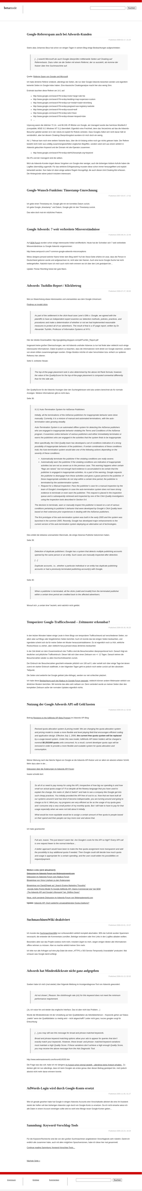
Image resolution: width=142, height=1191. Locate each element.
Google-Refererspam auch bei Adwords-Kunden (59, 34)
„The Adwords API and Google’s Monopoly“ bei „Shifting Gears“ (53, 892)
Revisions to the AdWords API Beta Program (52, 718)
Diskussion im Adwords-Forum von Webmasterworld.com (51, 873)
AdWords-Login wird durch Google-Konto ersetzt (60, 1088)
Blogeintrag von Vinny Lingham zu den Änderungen (48, 880)
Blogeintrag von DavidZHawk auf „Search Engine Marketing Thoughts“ (56, 885)
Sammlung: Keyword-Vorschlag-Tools (52, 1125)
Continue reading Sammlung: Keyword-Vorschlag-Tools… (51, 1147)
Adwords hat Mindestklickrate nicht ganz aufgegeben (63, 971)
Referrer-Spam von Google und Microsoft (50, 76)
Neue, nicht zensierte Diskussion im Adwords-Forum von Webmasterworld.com (60, 898)
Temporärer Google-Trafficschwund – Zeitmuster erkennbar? (68, 622)
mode (10, 8)
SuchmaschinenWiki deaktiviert (48, 919)
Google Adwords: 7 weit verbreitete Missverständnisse (63, 229)
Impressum (11, 1180)
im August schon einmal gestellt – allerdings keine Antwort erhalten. (94, 1065)
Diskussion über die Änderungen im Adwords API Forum (50, 769)
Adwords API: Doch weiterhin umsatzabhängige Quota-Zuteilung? (61, 903)
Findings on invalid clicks (37, 304)
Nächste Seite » (33, 1161)
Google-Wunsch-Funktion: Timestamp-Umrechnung (62, 190)
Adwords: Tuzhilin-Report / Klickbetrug (54, 285)
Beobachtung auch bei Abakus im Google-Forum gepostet (64, 681)
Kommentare (54, 1180)
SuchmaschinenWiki (48, 933)
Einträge (36, 1180)
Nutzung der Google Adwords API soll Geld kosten (61, 704)
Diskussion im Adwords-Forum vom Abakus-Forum (48, 877)
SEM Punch (35, 243)
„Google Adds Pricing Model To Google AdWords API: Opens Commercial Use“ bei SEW (64, 889)
